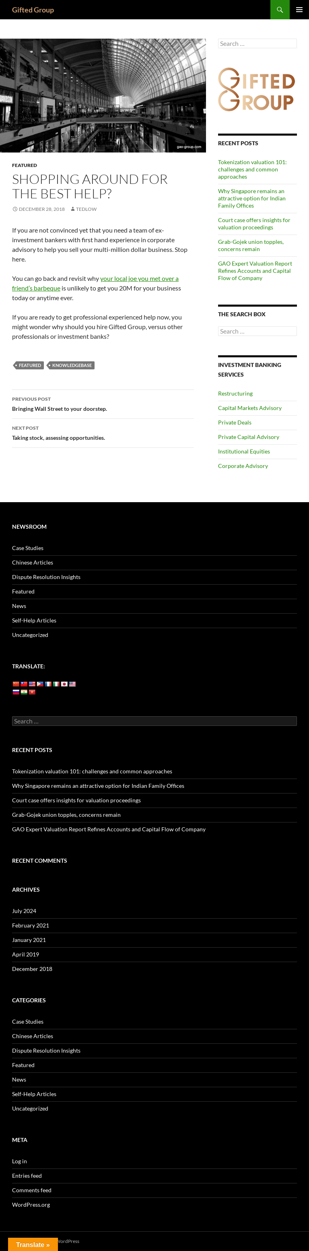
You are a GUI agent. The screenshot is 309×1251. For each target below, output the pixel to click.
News (19, 605)
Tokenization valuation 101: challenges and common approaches (252, 169)
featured (30, 365)
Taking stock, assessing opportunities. (103, 432)
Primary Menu (299, 9)
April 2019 (25, 954)
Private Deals (234, 422)
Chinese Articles (32, 562)
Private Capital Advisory (248, 436)
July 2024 (24, 910)
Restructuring (235, 393)
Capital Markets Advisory (250, 407)
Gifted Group (33, 9)
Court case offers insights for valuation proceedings (254, 223)
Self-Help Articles (34, 620)
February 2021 (30, 925)
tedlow (86, 209)
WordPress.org (31, 1204)
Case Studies (27, 547)
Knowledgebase (72, 365)
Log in (19, 1161)
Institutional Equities (244, 451)
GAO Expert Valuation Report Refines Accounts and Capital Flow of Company (255, 270)
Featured (24, 165)
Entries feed (27, 1175)
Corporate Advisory (243, 465)
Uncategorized (30, 634)
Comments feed (32, 1190)
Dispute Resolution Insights (46, 576)
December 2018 (32, 968)
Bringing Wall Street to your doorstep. (103, 403)
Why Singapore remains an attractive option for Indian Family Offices (252, 198)
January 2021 (29, 939)
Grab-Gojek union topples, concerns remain (251, 245)
